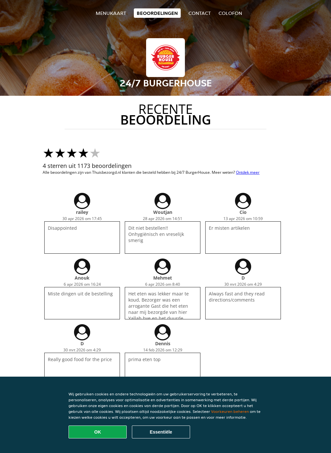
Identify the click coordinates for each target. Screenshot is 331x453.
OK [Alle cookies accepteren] (97, 432)
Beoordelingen (157, 13)
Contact (199, 13)
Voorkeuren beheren (230, 411)
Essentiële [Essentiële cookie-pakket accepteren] (161, 432)
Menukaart (111, 13)
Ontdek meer (248, 172)
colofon (230, 13)
